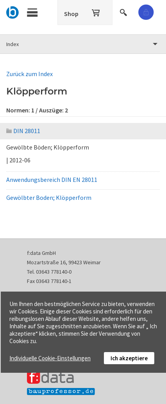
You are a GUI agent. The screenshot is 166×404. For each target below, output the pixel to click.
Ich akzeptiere (129, 358)
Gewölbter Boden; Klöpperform (48, 197)
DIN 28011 (23, 131)
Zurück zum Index (29, 74)
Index (12, 44)
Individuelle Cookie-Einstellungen (50, 358)
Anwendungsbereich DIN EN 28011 (51, 179)
